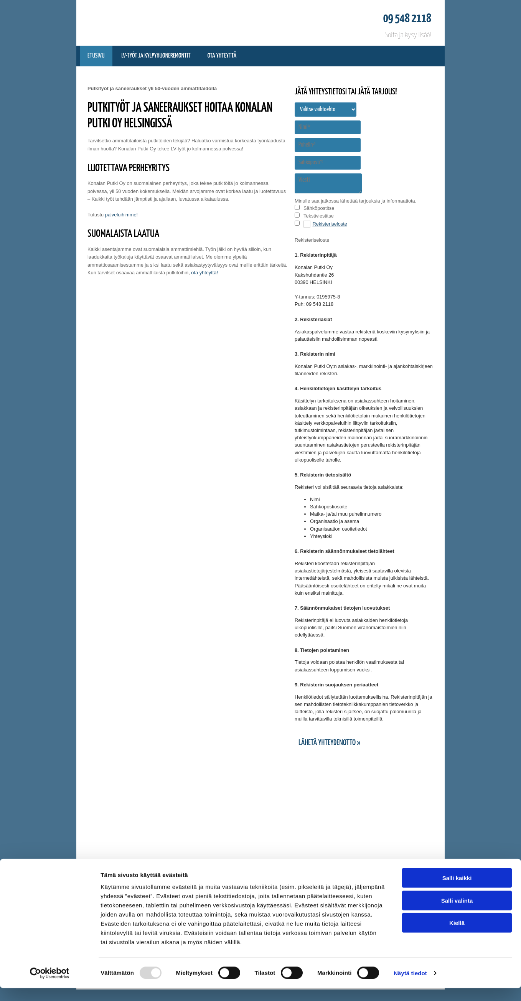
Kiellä (457, 935)
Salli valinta (457, 913)
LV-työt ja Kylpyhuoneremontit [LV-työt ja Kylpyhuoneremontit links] (156, 56)
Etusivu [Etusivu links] (96, 56)
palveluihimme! (121, 215)
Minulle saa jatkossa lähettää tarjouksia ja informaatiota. (355, 201)
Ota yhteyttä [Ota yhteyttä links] (221, 56)
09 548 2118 (407, 19)
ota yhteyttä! (204, 272)
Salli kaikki (457, 890)
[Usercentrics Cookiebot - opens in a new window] (49, 986)
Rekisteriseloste (330, 224)
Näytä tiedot (410, 986)
